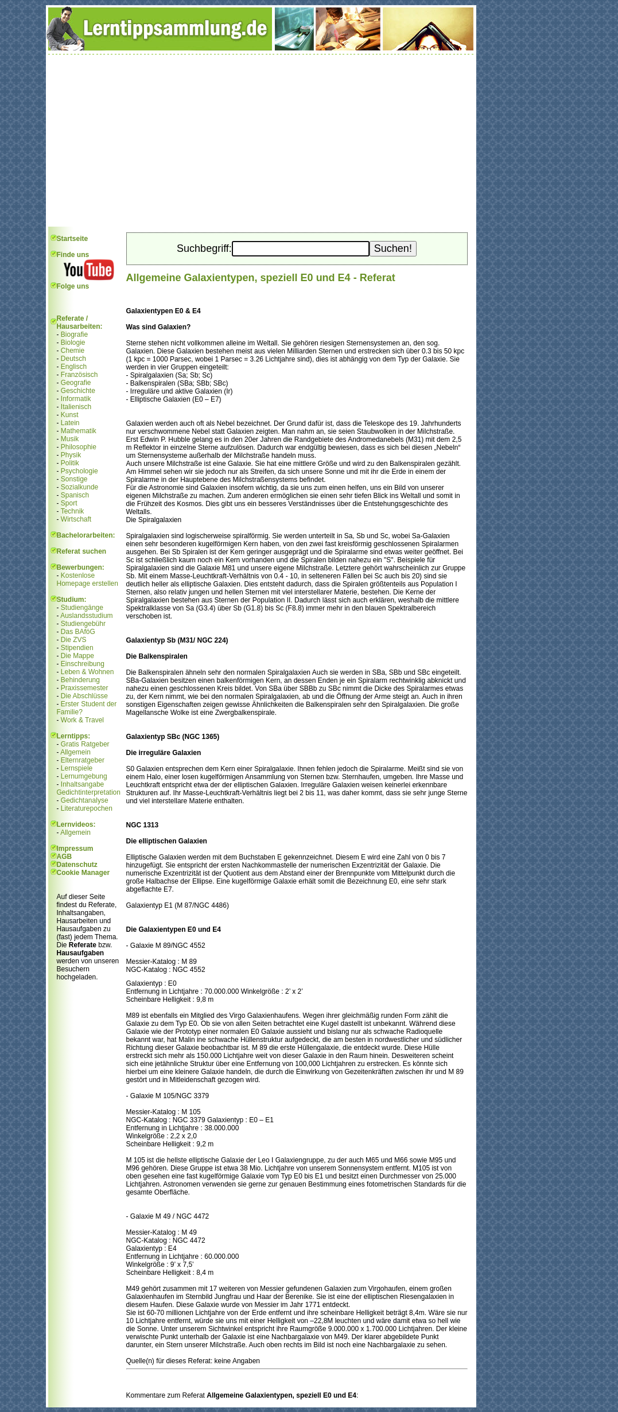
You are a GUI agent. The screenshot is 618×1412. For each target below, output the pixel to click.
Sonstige (74, 479)
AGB (64, 857)
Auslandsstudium (86, 616)
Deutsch (73, 359)
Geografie (76, 383)
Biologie (73, 343)
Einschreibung (82, 664)
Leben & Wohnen (87, 672)
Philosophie (78, 447)
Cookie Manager (83, 873)
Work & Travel (82, 720)
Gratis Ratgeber (85, 744)
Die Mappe (77, 656)
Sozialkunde (79, 487)
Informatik (76, 399)
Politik (70, 463)
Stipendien (77, 648)
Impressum (75, 849)
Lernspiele (76, 768)
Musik (70, 439)
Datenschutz (77, 865)
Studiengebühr (83, 624)
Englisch (74, 367)
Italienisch (76, 407)
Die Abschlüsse (84, 696)
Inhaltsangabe (82, 784)
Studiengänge (82, 608)
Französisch (79, 375)
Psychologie (79, 471)
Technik (72, 511)
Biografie (74, 334)
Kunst (70, 415)
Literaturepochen (86, 808)
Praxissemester (84, 688)
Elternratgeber (82, 760)
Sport (69, 503)
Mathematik (78, 431)
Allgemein (75, 752)
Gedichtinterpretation (89, 792)
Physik (71, 455)
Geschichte (78, 391)
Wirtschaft (76, 519)
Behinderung (80, 680)
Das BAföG (78, 632)
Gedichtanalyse (84, 800)
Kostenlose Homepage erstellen (87, 579)
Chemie (72, 351)
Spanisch (75, 495)
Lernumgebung (84, 776)
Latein (70, 423)
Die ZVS (74, 640)
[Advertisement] (261, 140)
